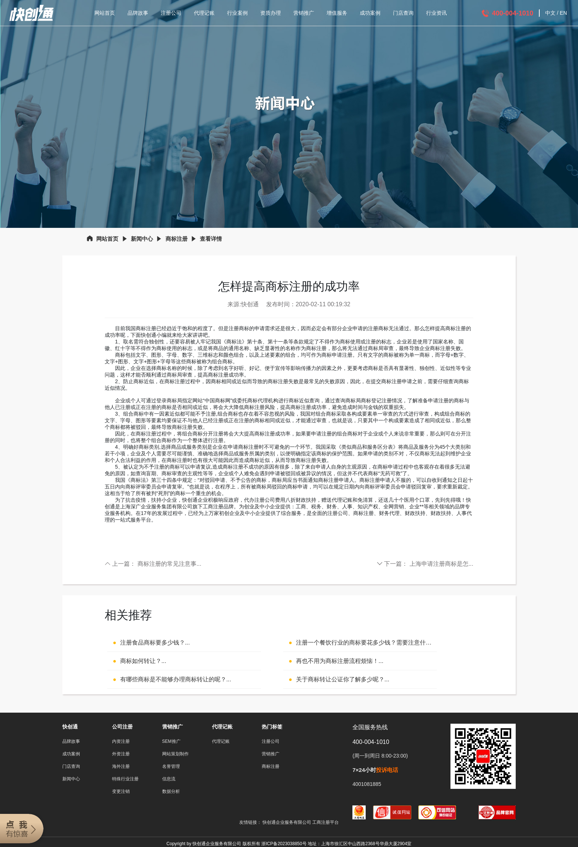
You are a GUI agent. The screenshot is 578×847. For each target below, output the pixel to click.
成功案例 (370, 13)
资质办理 (270, 13)
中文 (550, 13)
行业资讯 (436, 13)
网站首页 (104, 13)
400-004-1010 (512, 13)
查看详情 (211, 239)
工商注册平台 (325, 822)
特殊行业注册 (125, 778)
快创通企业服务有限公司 (287, 822)
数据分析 (171, 791)
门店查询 (403, 13)
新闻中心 (142, 239)
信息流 (168, 778)
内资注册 (121, 741)
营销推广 (303, 13)
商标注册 (177, 239)
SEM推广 (171, 741)
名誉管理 (171, 766)
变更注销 (121, 791)
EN (563, 13)
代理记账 (204, 13)
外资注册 (121, 753)
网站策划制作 (175, 753)
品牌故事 (138, 13)
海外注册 (121, 766)
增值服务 (337, 13)
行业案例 (237, 13)
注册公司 (171, 13)
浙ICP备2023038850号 (284, 843)
